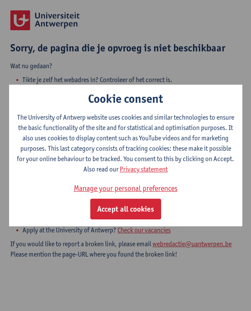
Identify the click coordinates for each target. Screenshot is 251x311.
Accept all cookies (125, 209)
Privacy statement (144, 169)
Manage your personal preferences (126, 188)
